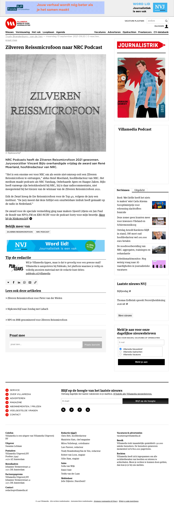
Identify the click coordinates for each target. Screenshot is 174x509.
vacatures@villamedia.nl (128, 435)
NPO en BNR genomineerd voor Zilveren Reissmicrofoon (37, 319)
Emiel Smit (66, 469)
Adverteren (114, 32)
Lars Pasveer (67, 447)
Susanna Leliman (13, 446)
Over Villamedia (20, 394)
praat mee (11, 40)
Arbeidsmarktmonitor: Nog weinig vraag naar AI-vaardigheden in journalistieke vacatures (133, 264)
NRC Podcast (42, 232)
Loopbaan (48, 32)
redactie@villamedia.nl (16, 490)
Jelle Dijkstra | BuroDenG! (73, 481)
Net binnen (123, 190)
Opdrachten (129, 32)
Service (15, 390)
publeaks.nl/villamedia (38, 273)
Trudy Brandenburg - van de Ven (24, 36)
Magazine (16, 402)
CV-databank (161, 32)
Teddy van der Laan (70, 473)
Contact (15, 414)
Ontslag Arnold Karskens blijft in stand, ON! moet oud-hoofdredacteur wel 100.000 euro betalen (133, 235)
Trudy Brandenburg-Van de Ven (75, 451)
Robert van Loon (69, 454)
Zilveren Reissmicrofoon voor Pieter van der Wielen (34, 298)
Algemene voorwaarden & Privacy (106, 501)
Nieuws (9, 32)
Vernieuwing (23, 32)
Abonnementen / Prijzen (25, 406)
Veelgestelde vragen (24, 410)
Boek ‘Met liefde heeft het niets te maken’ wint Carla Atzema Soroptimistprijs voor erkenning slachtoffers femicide (133, 205)
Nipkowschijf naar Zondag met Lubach (27, 309)
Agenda (60, 32)
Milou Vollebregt (69, 443)
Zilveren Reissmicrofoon (20, 232)
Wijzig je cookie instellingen (129, 501)
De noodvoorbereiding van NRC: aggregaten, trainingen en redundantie (133, 250)
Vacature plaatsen (134, 21)
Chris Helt (66, 435)
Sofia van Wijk (68, 466)
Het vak (36, 32)
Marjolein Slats (68, 439)
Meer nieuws (125, 315)
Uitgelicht (139, 190)
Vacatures (100, 32)
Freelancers (145, 32)
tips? (73, 433)
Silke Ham (66, 458)
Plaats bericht (92, 345)
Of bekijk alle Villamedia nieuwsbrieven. (132, 393)
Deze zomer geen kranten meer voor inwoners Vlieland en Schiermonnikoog (133, 221)
